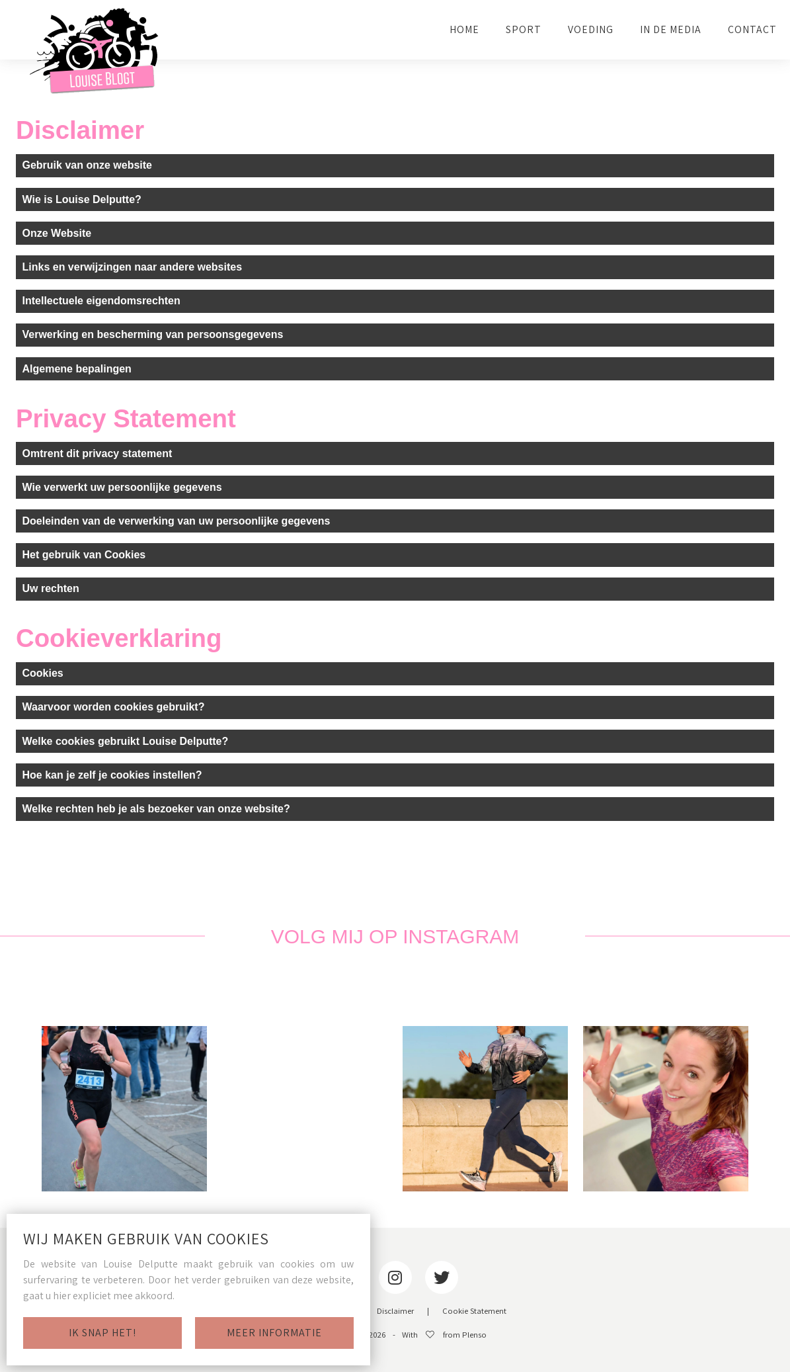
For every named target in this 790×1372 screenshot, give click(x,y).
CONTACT (752, 29)
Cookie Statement (474, 1311)
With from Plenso (444, 1335)
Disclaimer (395, 1311)
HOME (464, 29)
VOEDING (590, 29)
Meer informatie (274, 1333)
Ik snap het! (102, 1333)
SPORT (523, 29)
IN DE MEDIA (670, 29)
